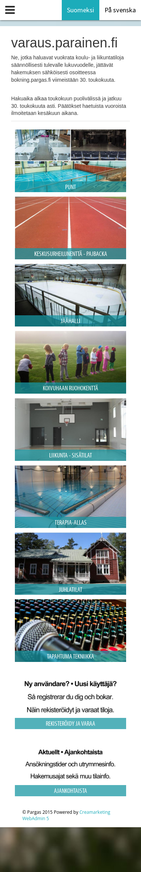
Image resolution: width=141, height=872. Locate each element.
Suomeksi (80, 10)
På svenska (120, 10)
